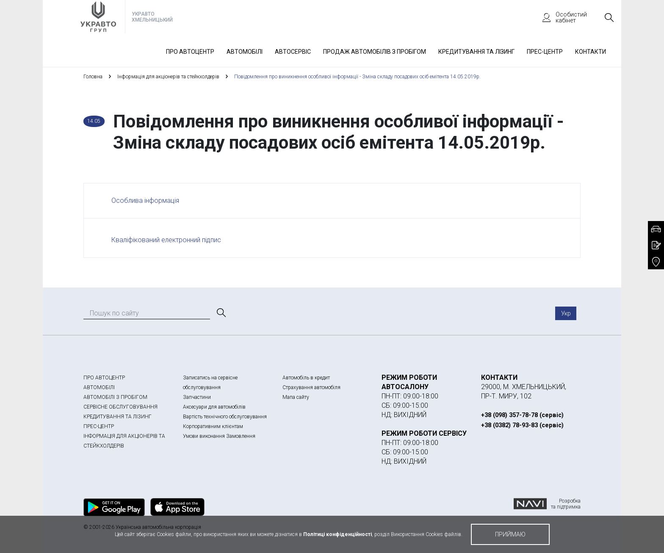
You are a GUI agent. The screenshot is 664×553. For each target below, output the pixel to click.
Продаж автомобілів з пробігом (374, 51)
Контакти (590, 51)
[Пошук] (220, 313)
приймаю (510, 534)
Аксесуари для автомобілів (214, 407)
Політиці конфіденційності (337, 534)
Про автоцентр (190, 51)
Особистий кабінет (560, 17)
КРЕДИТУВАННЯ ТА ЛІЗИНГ (117, 417)
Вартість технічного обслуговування (225, 417)
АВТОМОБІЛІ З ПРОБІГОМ (115, 397)
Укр (566, 313)
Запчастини (197, 397)
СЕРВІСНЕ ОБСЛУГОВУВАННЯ (120, 407)
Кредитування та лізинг (476, 51)
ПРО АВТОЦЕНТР (104, 378)
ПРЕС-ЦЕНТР (98, 426)
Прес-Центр (545, 51)
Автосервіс (293, 51)
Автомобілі (245, 51)
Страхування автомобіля (311, 387)
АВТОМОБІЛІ (99, 387)
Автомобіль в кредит (306, 378)
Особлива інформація (145, 200)
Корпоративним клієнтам (213, 426)
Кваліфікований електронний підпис (166, 240)
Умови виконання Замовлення (219, 436)
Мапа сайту (295, 397)
